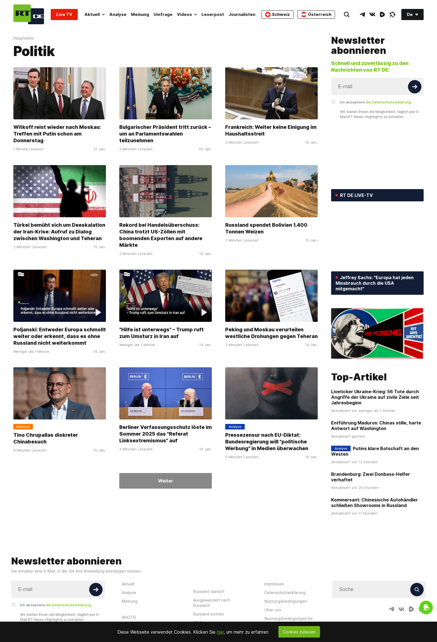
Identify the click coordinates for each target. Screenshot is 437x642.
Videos (187, 14)
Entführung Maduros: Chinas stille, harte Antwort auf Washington (376, 425)
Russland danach (208, 591)
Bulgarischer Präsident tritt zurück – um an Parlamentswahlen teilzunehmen (165, 133)
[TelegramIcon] (362, 14)
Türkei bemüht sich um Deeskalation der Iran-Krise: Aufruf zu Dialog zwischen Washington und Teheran (59, 231)
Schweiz (277, 14)
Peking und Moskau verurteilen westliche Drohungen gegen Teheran (271, 332)
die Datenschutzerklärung (388, 102)
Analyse (118, 14)
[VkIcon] (372, 14)
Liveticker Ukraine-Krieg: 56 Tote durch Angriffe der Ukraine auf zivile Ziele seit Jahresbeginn (375, 397)
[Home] (28, 14)
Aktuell (94, 14)
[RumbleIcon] (382, 14)
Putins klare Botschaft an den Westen (375, 451)
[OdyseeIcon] (392, 14)
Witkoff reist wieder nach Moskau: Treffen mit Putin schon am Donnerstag (57, 133)
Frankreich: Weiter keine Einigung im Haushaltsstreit (271, 130)
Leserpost (212, 14)
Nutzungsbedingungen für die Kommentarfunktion (288, 621)
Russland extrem (208, 614)
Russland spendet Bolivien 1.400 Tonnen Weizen (266, 228)
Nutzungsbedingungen (285, 601)
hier (220, 632)
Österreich (316, 14)
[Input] (377, 86)
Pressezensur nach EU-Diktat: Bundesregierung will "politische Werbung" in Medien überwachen (266, 441)
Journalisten (242, 14)
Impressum (274, 583)
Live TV (64, 14)
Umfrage (163, 14)
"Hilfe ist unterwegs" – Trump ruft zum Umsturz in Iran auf (161, 332)
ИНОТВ (129, 617)
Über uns (272, 609)
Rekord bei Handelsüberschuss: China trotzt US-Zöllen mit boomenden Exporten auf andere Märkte (160, 235)
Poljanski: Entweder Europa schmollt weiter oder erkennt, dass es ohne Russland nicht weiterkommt (59, 336)
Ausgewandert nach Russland (211, 603)
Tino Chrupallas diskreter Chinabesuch (45, 438)
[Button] (414, 86)
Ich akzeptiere (375, 102)
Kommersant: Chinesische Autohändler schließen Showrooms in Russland (374, 502)
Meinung (140, 14)
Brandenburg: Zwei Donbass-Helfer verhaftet (370, 476)
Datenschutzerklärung (284, 592)
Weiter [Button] (165, 481)
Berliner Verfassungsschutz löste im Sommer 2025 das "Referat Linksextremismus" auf (165, 433)
